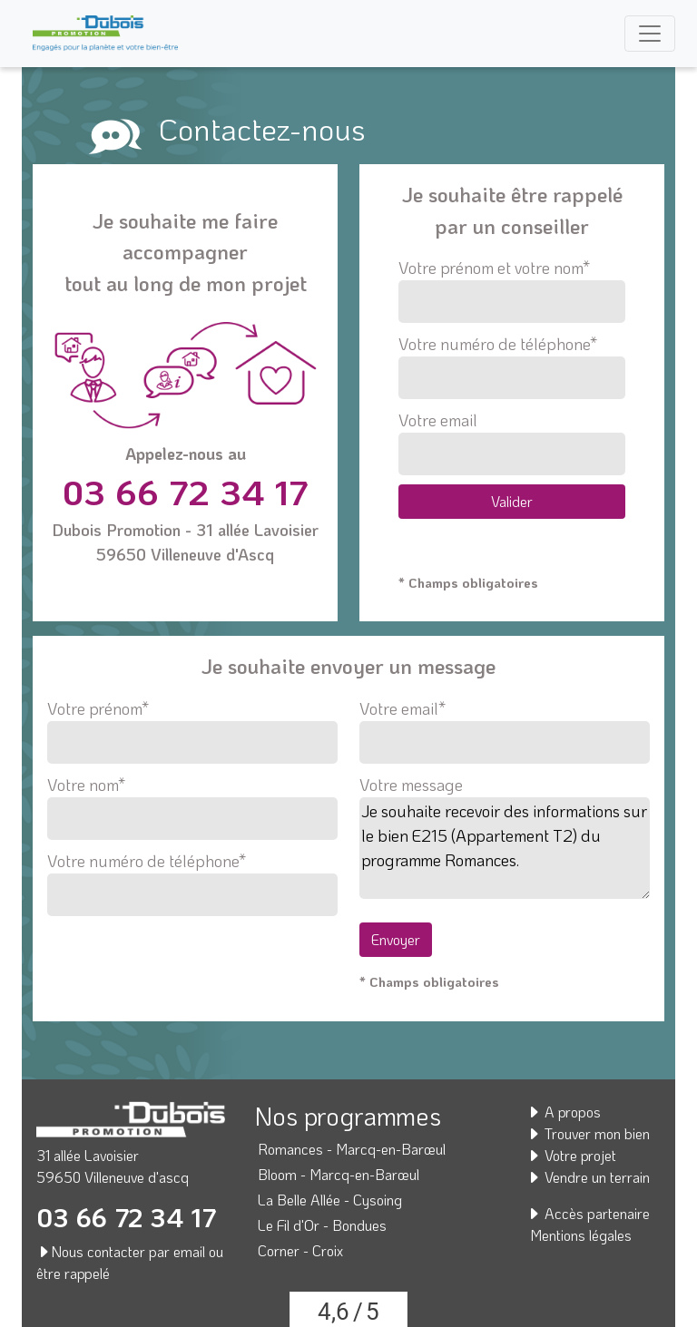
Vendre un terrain (588, 1176)
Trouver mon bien (588, 1133)
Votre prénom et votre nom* (511, 290)
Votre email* (504, 726)
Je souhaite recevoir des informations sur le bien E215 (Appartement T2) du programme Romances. (504, 848)
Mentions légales (581, 1234)
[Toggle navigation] (649, 33)
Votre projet (571, 1155)
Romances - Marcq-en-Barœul (352, 1148)
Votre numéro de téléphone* (511, 366)
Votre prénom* (192, 726)
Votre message (411, 784)
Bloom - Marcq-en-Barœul (338, 1174)
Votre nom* (192, 802)
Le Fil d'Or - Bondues (322, 1224)
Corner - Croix (300, 1250)
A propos (563, 1111)
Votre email (511, 442)
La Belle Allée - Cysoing (330, 1199)
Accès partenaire (588, 1213)
